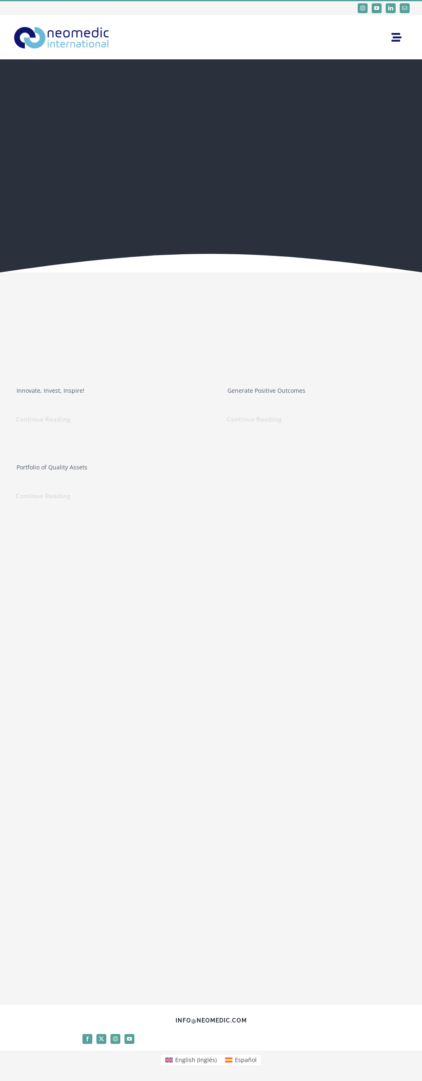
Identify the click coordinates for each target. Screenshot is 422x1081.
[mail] (405, 8)
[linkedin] (391, 8)
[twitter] (101, 1039)
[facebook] (87, 1039)
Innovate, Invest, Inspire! (50, 390)
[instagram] (363, 8)
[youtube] (377, 8)
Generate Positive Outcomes (266, 390)
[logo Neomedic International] (61, 24)
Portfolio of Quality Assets (51, 467)
